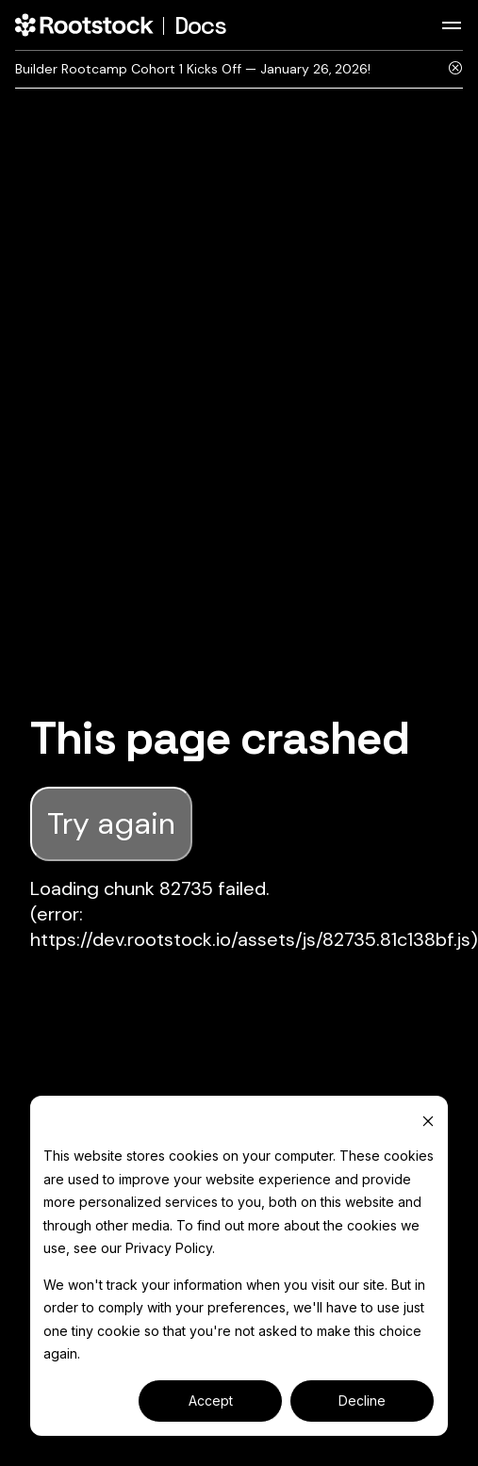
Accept (211, 1401)
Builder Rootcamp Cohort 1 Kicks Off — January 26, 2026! (193, 68)
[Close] (455, 69)
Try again (111, 823)
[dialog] (239, 1266)
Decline (362, 1401)
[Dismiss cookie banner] (428, 1120)
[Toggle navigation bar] (451, 25)
